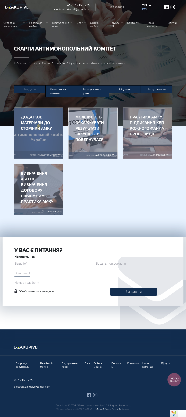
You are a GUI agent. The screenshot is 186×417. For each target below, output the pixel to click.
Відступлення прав (60, 24)
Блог (79, 23)
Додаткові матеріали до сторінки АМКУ (38, 133)
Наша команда (152, 24)
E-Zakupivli (20, 63)
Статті (46, 63)
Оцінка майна (94, 24)
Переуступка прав (91, 91)
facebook (166, 7)
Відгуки (172, 23)
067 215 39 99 (80, 5)
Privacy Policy (102, 409)
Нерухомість (156, 89)
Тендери (59, 63)
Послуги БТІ (115, 24)
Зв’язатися (116, 7)
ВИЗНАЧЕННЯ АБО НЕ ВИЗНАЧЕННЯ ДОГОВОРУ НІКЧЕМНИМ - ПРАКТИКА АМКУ (38, 189)
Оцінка (124, 89)
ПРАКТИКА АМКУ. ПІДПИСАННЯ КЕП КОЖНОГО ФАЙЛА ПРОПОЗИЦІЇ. (147, 133)
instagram (173, 7)
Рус (144, 9)
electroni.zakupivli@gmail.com (72, 9)
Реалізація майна (35, 24)
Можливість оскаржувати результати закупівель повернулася (93, 133)
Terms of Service (118, 409)
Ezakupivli (17, 7)
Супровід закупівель (10, 24)
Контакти (133, 23)
